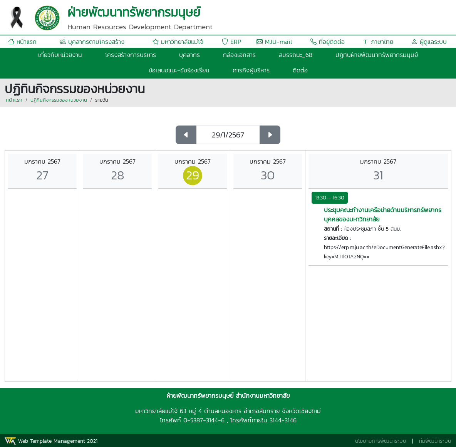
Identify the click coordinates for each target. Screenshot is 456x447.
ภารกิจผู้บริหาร (251, 70)
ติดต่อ (300, 70)
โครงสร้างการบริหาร (130, 54)
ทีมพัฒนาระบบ (435, 441)
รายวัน (101, 100)
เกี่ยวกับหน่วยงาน (60, 54)
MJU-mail (274, 41)
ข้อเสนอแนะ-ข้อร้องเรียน (179, 70)
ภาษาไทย (377, 41)
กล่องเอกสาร (239, 54)
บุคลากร (189, 54)
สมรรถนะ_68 (295, 54)
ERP (231, 41)
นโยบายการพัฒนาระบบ (380, 441)
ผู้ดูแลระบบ (429, 41)
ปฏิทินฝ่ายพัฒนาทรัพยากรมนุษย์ (376, 54)
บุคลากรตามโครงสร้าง (92, 41)
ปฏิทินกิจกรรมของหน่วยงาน (58, 100)
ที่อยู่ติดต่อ (327, 41)
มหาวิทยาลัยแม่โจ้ (178, 41)
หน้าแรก (22, 41)
